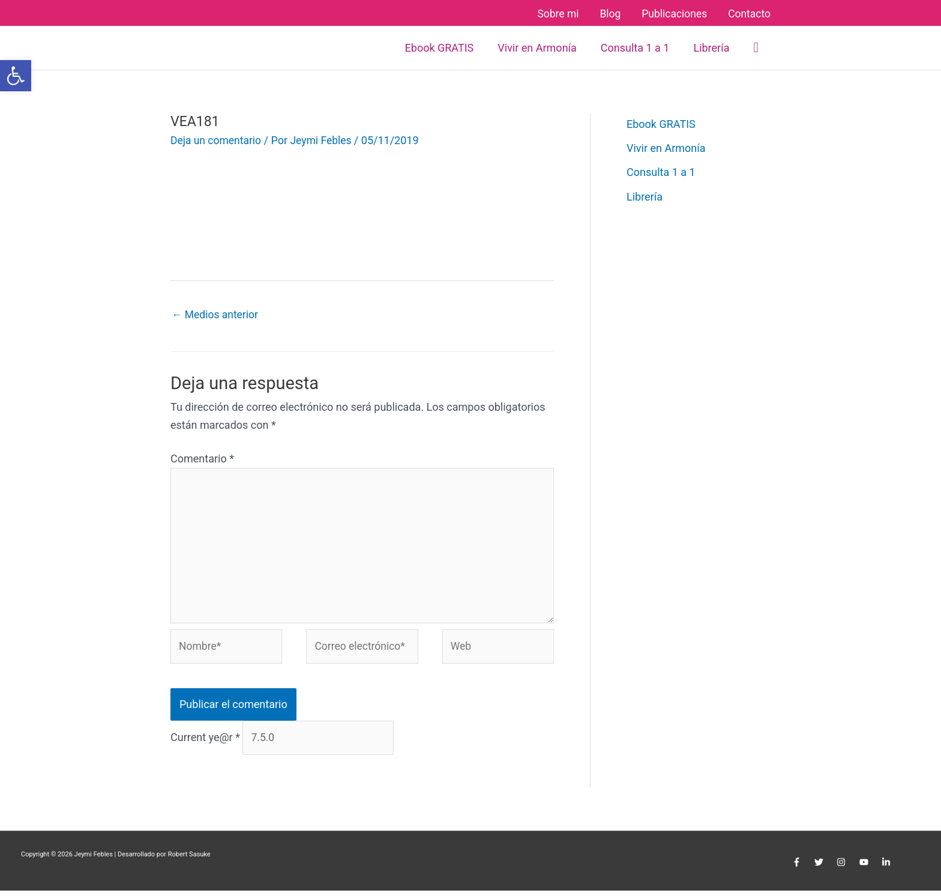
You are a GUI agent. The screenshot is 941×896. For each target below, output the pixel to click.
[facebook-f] (797, 868)
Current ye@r (205, 742)
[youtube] (865, 868)
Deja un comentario (217, 138)
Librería (645, 195)
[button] (756, 46)
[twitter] (820, 868)
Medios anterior (216, 313)
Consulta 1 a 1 (661, 171)
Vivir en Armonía (666, 147)
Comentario (202, 457)
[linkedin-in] (887, 868)
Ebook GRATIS (661, 122)
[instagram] (842, 868)
